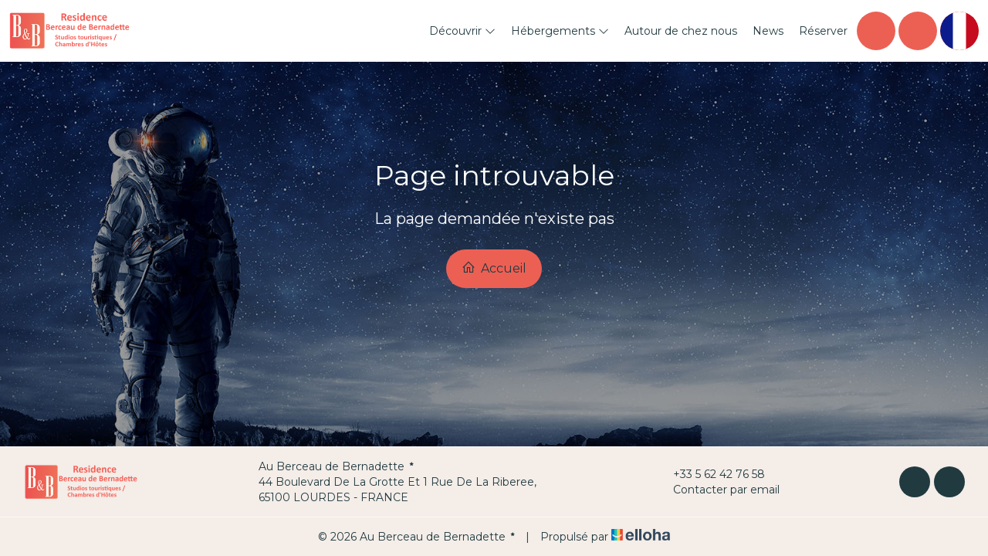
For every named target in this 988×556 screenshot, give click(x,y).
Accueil (494, 268)
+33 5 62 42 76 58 (710, 474)
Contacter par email (717, 490)
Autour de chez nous (680, 31)
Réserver (823, 31)
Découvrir (462, 31)
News (768, 31)
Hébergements (560, 31)
